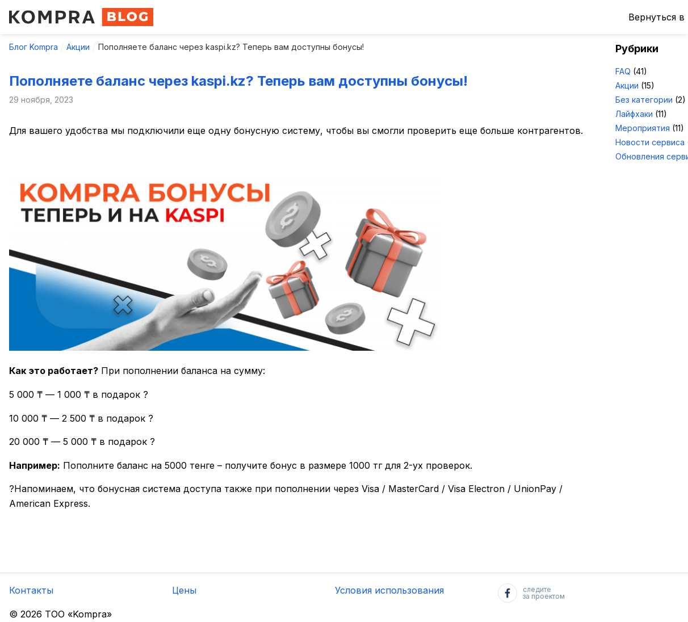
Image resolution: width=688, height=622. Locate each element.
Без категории (644, 99)
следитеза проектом (531, 593)
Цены (184, 590)
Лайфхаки (634, 114)
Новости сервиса (650, 142)
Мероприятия (642, 128)
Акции (78, 47)
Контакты (31, 590)
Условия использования (389, 590)
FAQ (623, 71)
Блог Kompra (33, 47)
